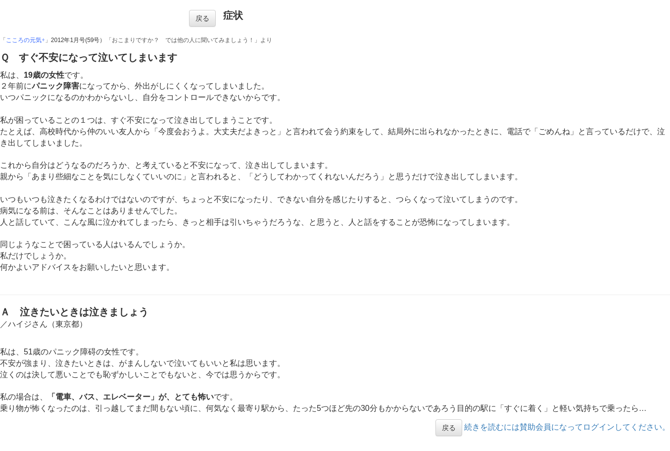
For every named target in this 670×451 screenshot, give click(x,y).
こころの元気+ (25, 40)
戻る (202, 18)
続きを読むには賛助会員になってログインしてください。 (567, 427)
